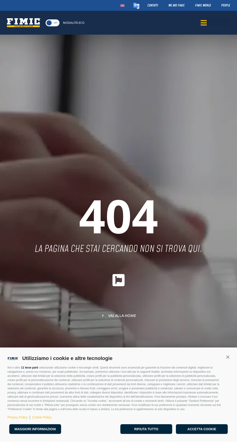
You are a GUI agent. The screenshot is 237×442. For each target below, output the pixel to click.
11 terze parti (29, 367)
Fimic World (203, 5)
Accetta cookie (201, 429)
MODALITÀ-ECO (73, 22)
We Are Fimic (176, 5)
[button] (228, 357)
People (225, 5)
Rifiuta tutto (146, 429)
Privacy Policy (17, 417)
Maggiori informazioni (35, 429)
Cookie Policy (42, 417)
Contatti (152, 5)
